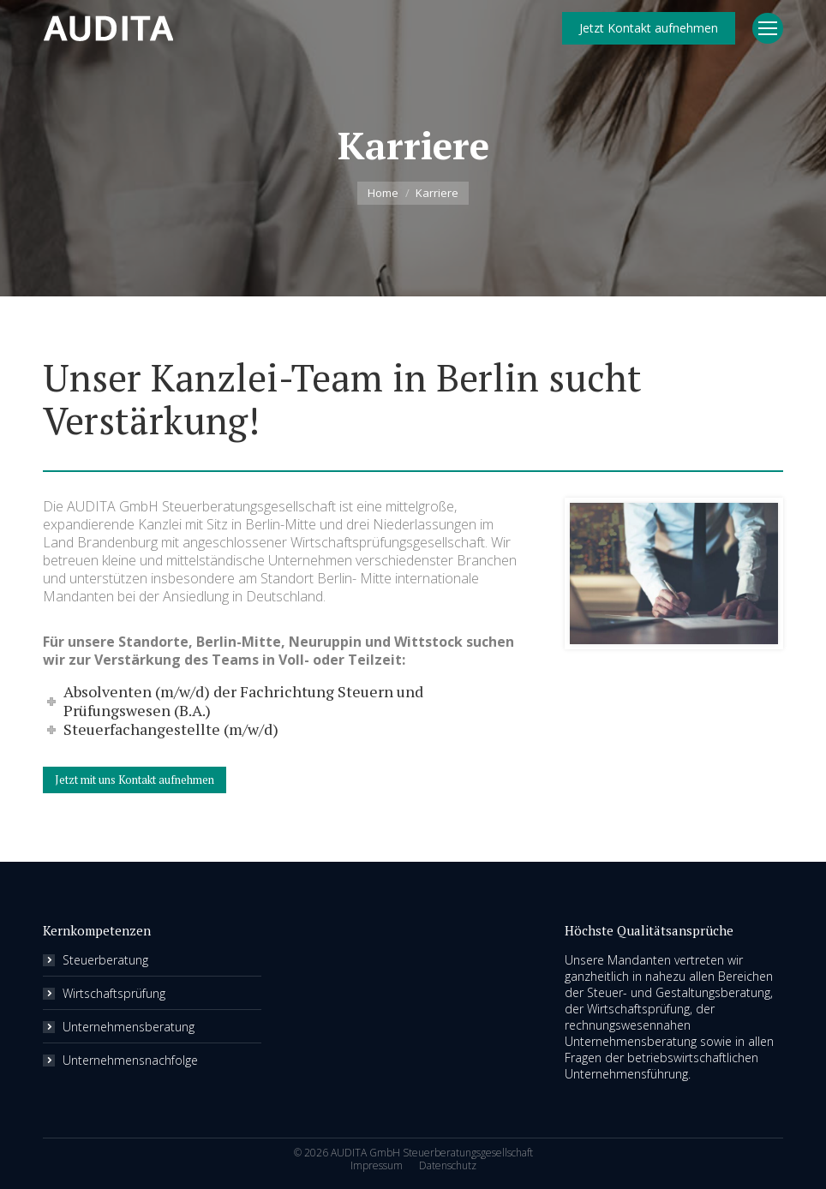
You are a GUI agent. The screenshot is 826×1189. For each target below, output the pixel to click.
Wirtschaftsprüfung (114, 993)
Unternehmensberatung (129, 1027)
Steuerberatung (105, 960)
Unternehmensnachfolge (130, 1060)
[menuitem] (376, 1166)
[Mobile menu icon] (767, 28)
